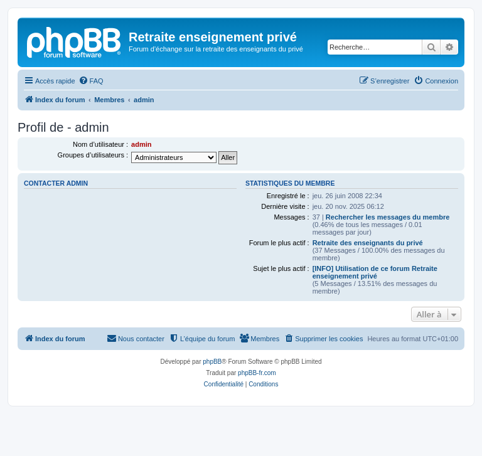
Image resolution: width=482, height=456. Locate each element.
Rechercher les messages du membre (388, 217)
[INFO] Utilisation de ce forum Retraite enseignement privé (375, 272)
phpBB (212, 361)
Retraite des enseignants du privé (368, 243)
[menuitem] (91, 80)
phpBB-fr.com (257, 372)
